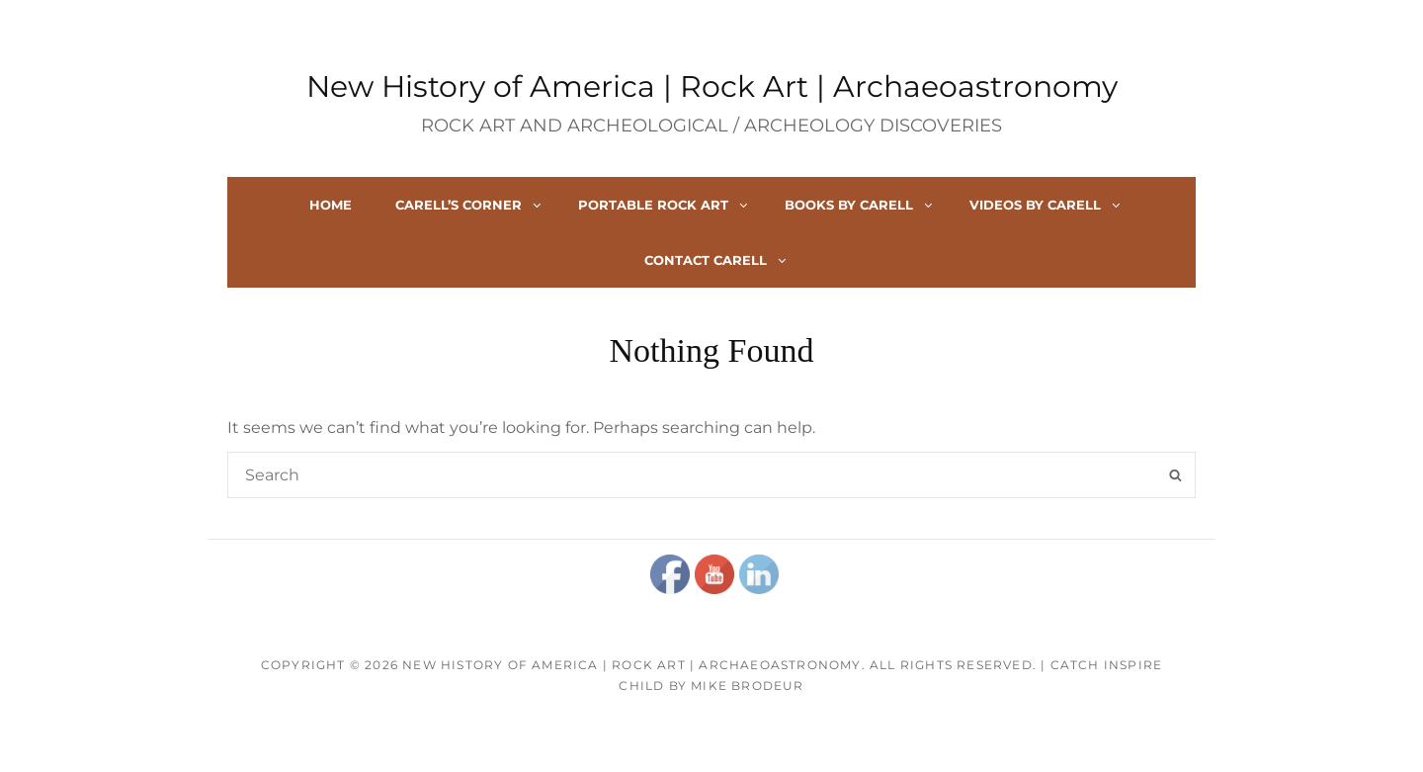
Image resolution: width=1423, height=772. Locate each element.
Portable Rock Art (664, 205)
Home (330, 205)
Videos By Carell (1046, 205)
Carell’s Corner (469, 205)
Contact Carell (716, 260)
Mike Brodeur (747, 685)
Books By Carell (860, 205)
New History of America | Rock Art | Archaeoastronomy (712, 86)
